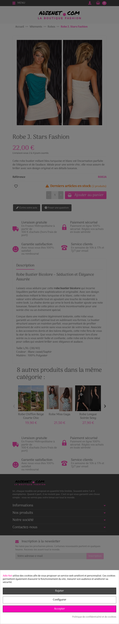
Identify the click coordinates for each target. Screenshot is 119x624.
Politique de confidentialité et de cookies (94, 617)
